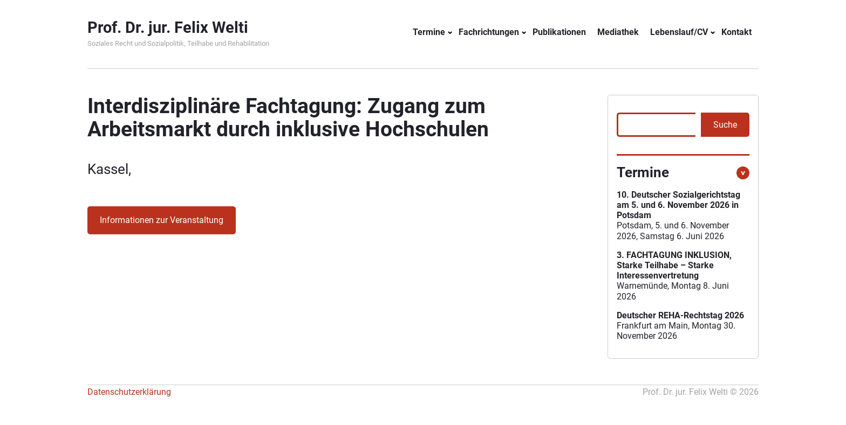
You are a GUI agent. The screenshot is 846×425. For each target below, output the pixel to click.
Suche (725, 125)
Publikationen (559, 32)
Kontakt (736, 32)
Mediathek (618, 32)
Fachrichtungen (489, 32)
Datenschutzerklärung (129, 392)
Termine (429, 32)
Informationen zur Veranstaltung (161, 220)
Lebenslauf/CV (679, 32)
